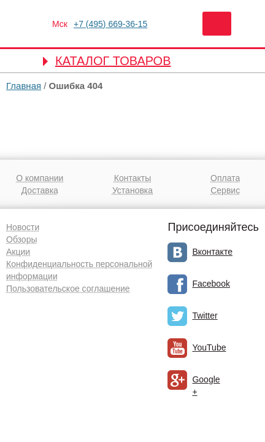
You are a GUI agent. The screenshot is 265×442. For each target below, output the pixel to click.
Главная (23, 85)
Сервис (225, 190)
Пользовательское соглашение (68, 288)
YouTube (209, 347)
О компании (39, 178)
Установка (132, 190)
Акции (18, 252)
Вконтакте (212, 252)
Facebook (210, 284)
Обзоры (21, 239)
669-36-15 (110, 24)
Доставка (39, 190)
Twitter (204, 315)
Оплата (225, 178)
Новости (22, 227)
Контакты (132, 178)
